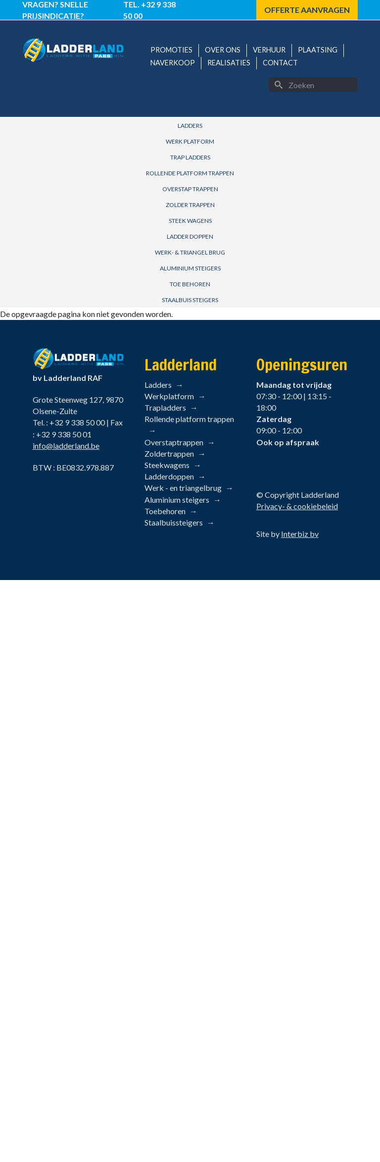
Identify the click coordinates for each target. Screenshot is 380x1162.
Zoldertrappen (169, 453)
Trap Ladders (190, 157)
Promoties (171, 50)
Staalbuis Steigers (190, 300)
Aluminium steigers (176, 499)
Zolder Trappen (190, 205)
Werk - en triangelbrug (183, 487)
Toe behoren (190, 284)
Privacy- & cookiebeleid (297, 506)
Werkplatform (169, 396)
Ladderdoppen (169, 476)
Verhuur (269, 50)
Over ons (222, 50)
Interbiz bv (300, 533)
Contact (280, 62)
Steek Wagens (190, 220)
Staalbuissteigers (173, 522)
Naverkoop (172, 62)
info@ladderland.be (66, 445)
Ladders (190, 125)
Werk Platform (190, 141)
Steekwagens (167, 465)
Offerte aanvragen (307, 9)
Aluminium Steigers (190, 268)
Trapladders (165, 407)
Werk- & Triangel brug (190, 252)
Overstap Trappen (190, 189)
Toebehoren (165, 511)
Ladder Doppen (190, 236)
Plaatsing (317, 50)
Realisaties (228, 62)
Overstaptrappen (173, 442)
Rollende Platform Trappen (190, 173)
